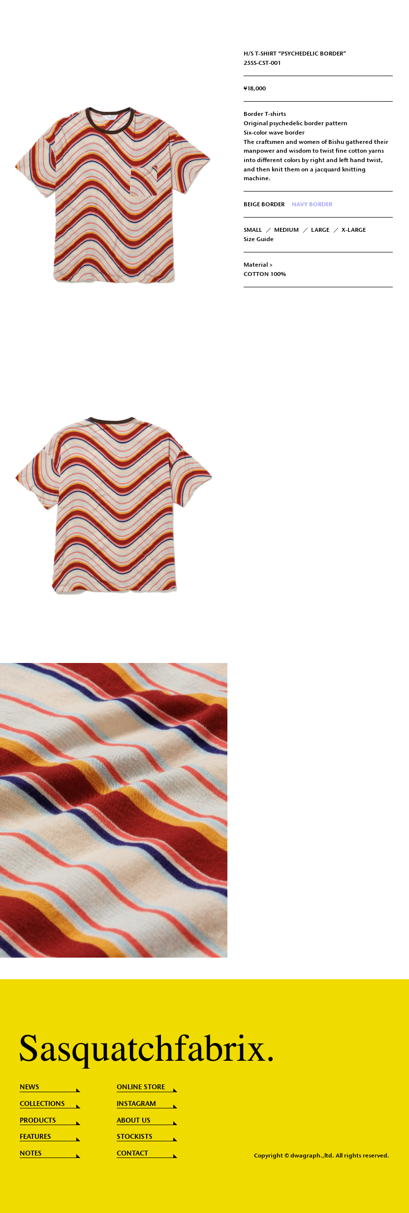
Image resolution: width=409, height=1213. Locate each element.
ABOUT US (134, 1121)
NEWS (29, 1087)
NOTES (31, 1154)
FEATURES (35, 1137)
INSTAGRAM (136, 1104)
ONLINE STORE (141, 1087)
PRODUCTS (38, 1121)
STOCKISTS (135, 1137)
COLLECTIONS (42, 1104)
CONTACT (132, 1154)
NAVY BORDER (312, 204)
